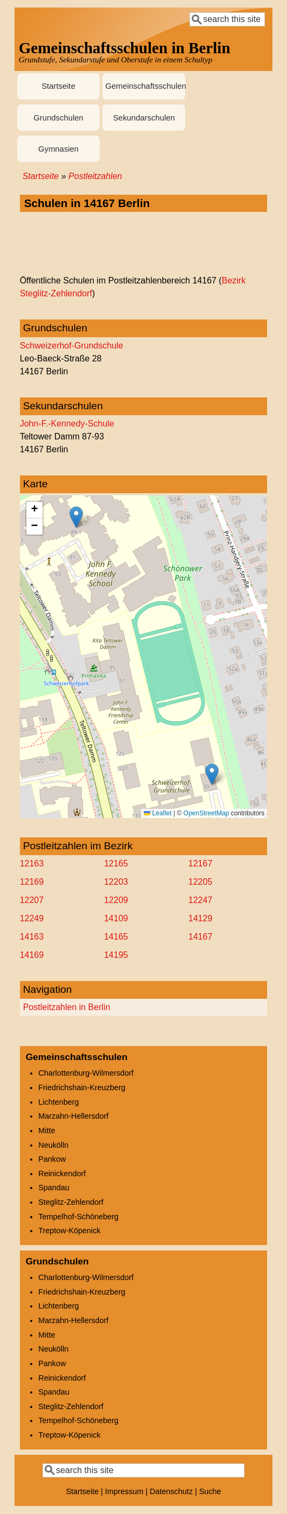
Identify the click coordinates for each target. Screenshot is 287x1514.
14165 (116, 936)
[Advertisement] (144, 244)
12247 (200, 900)
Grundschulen (58, 117)
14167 (200, 936)
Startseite (58, 86)
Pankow (52, 1159)
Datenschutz (171, 1491)
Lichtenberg (58, 1102)
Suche (210, 1491)
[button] (76, 517)
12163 (32, 863)
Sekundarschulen (144, 117)
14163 (32, 936)
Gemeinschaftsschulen (145, 86)
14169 (32, 954)
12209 (116, 900)
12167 (200, 863)
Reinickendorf (62, 1173)
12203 (116, 881)
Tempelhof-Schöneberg (78, 1216)
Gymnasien (58, 149)
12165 (116, 863)
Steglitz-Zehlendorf (70, 1202)
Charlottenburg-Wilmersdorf (86, 1073)
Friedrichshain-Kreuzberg (81, 1087)
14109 (116, 918)
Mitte (46, 1130)
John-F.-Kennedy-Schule (67, 423)
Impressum (124, 1491)
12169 (32, 881)
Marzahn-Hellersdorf (73, 1116)
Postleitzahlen (95, 176)
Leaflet (157, 813)
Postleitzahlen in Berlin (66, 1007)
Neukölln (53, 1145)
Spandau (53, 1187)
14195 (116, 954)
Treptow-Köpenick (69, 1230)
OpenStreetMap (206, 813)
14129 (200, 918)
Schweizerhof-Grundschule (71, 345)
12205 (200, 881)
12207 (32, 900)
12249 (32, 918)
